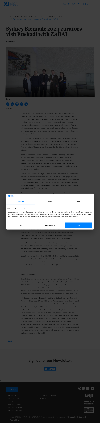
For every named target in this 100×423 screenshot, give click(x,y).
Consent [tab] (21, 201)
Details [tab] (50, 201)
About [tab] (79, 201)
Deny (21, 225)
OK (78, 225)
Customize (50, 225)
